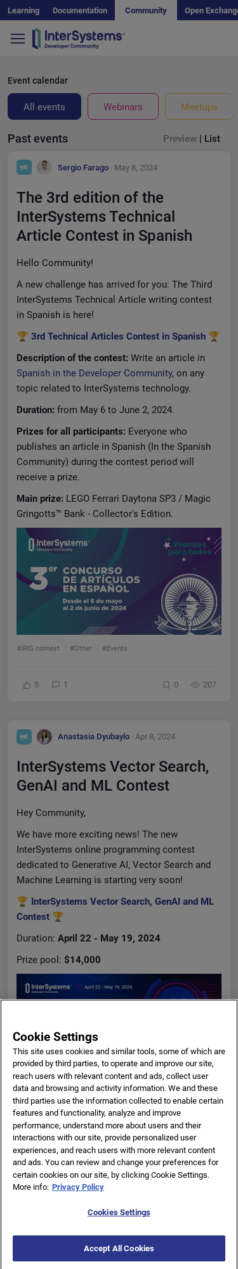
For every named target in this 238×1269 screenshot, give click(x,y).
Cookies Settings (119, 1219)
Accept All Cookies (119, 1255)
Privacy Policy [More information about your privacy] (78, 1194)
